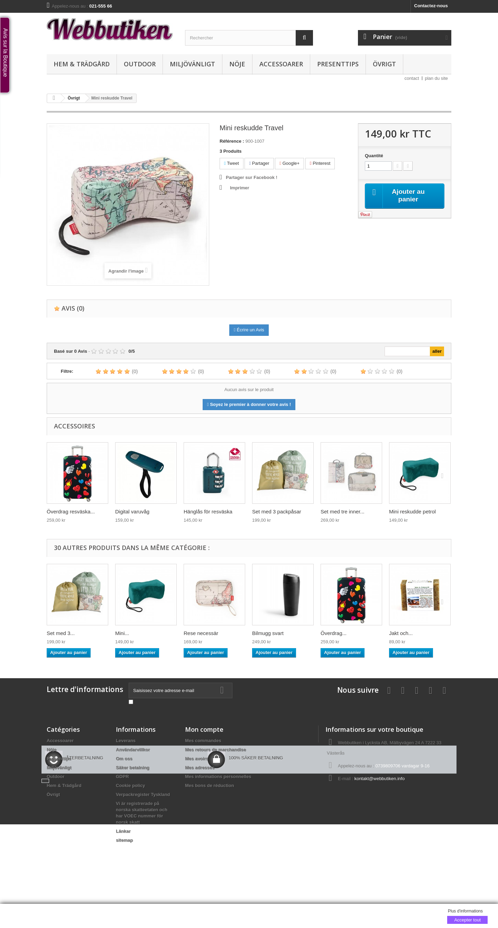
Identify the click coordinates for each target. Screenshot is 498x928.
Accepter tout (467, 919)
